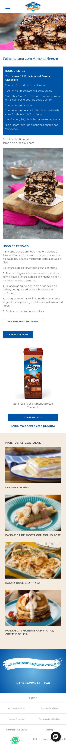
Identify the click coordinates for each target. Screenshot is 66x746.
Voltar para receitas (23, 321)
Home (33, 697)
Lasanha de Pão (17, 487)
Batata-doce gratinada (22, 583)
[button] (56, 737)
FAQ (47, 683)
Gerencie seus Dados (16, 730)
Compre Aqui (33, 417)
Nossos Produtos (49, 708)
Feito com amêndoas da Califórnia (49, 739)
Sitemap (50, 730)
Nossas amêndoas (16, 708)
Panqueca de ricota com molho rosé (33, 535)
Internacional (28, 683)
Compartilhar (17, 334)
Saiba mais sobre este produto (33, 426)
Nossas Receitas (16, 719)
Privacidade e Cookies (49, 719)
